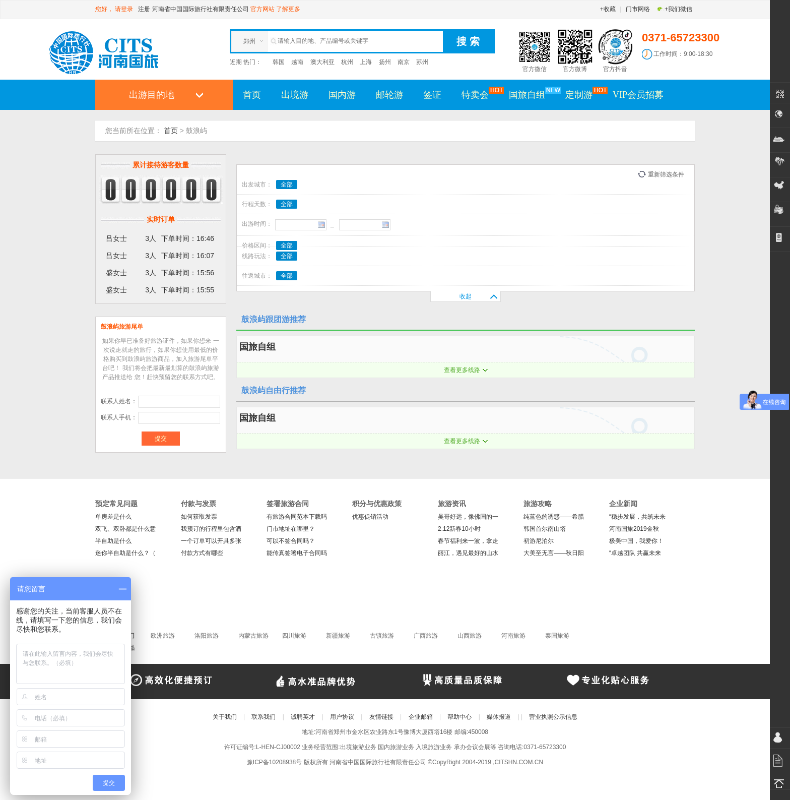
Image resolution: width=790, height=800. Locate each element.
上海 (366, 62)
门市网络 (638, 9)
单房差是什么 (113, 516)
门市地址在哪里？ (291, 528)
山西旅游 (469, 635)
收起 (465, 296)
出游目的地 (151, 95)
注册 (144, 9)
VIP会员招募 (638, 95)
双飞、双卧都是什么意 (125, 528)
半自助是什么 (113, 540)
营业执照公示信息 (553, 716)
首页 (252, 95)
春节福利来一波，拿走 (468, 540)
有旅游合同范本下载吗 (297, 516)
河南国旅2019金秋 (634, 528)
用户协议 (342, 716)
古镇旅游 (382, 635)
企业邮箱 (421, 716)
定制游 (584, 94)
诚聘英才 (303, 716)
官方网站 (262, 9)
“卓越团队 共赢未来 (635, 553)
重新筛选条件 (666, 174)
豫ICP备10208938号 (274, 762)
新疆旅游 (338, 635)
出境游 (294, 95)
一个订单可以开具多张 (211, 540)
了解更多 (288, 9)
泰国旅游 (557, 635)
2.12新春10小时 (459, 528)
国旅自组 (532, 94)
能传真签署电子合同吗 (297, 553)
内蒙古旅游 (253, 635)
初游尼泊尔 (538, 540)
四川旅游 (294, 635)
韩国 (279, 62)
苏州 (422, 62)
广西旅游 (426, 635)
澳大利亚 (322, 62)
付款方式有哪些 (202, 553)
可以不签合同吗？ (291, 540)
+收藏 (608, 9)
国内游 (342, 95)
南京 (404, 62)
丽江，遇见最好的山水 (468, 553)
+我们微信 (674, 9)
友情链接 (381, 716)
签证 (432, 95)
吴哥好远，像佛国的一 (468, 516)
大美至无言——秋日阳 (553, 553)
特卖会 (480, 94)
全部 (287, 184)
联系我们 (263, 716)
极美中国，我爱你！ (636, 540)
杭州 (347, 62)
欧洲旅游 (163, 635)
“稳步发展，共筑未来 (637, 516)
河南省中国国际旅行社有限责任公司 (200, 9)
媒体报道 (499, 716)
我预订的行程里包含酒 (211, 528)
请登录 (124, 9)
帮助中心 (459, 716)
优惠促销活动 (370, 516)
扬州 (385, 62)
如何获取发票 (199, 516)
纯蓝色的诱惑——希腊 (553, 516)
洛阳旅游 (206, 635)
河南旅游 (513, 635)
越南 (297, 62)
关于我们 (225, 716)
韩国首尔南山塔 (544, 528)
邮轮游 (389, 95)
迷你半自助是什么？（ (125, 553)
